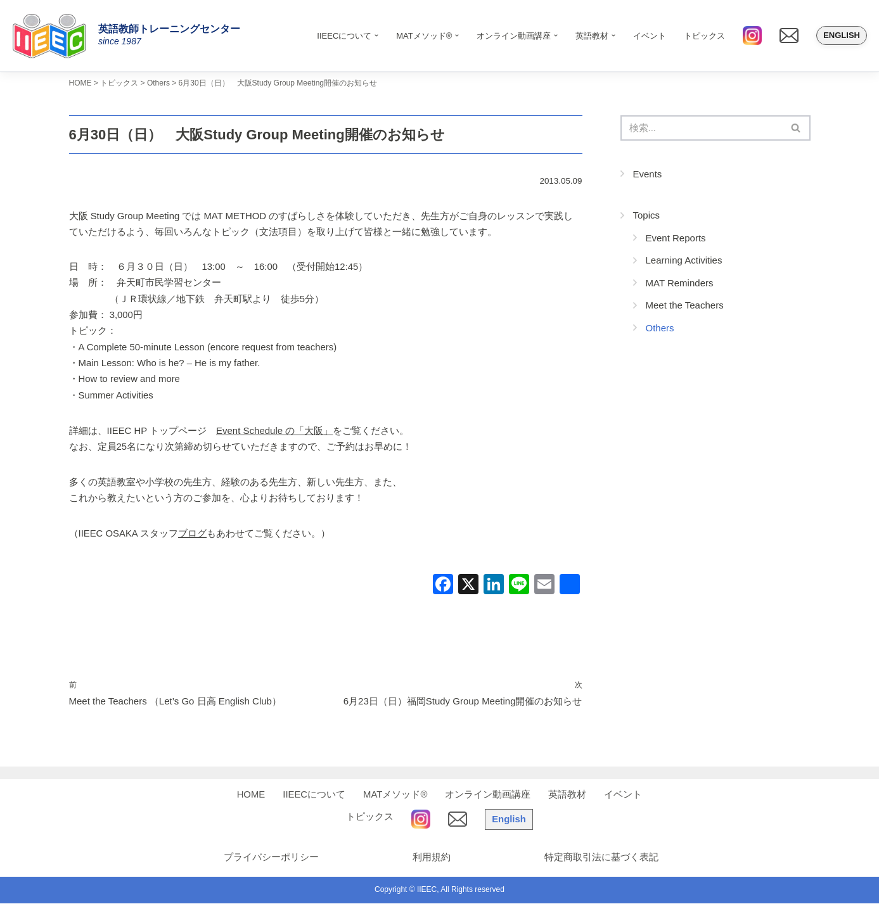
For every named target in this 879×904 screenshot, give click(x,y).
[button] (376, 35)
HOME (250, 795)
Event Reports (676, 238)
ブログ (193, 534)
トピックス (704, 36)
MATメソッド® (395, 795)
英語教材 (568, 795)
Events (647, 174)
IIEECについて (314, 795)
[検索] (701, 128)
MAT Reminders (680, 283)
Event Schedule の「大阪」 (275, 431)
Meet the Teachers (685, 305)
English (841, 35)
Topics (646, 215)
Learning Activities (684, 260)
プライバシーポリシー (268, 858)
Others (660, 328)
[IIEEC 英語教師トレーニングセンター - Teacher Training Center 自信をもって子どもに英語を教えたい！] (54, 35)
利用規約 (430, 858)
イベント (649, 36)
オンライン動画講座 (488, 795)
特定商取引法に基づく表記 (601, 858)
